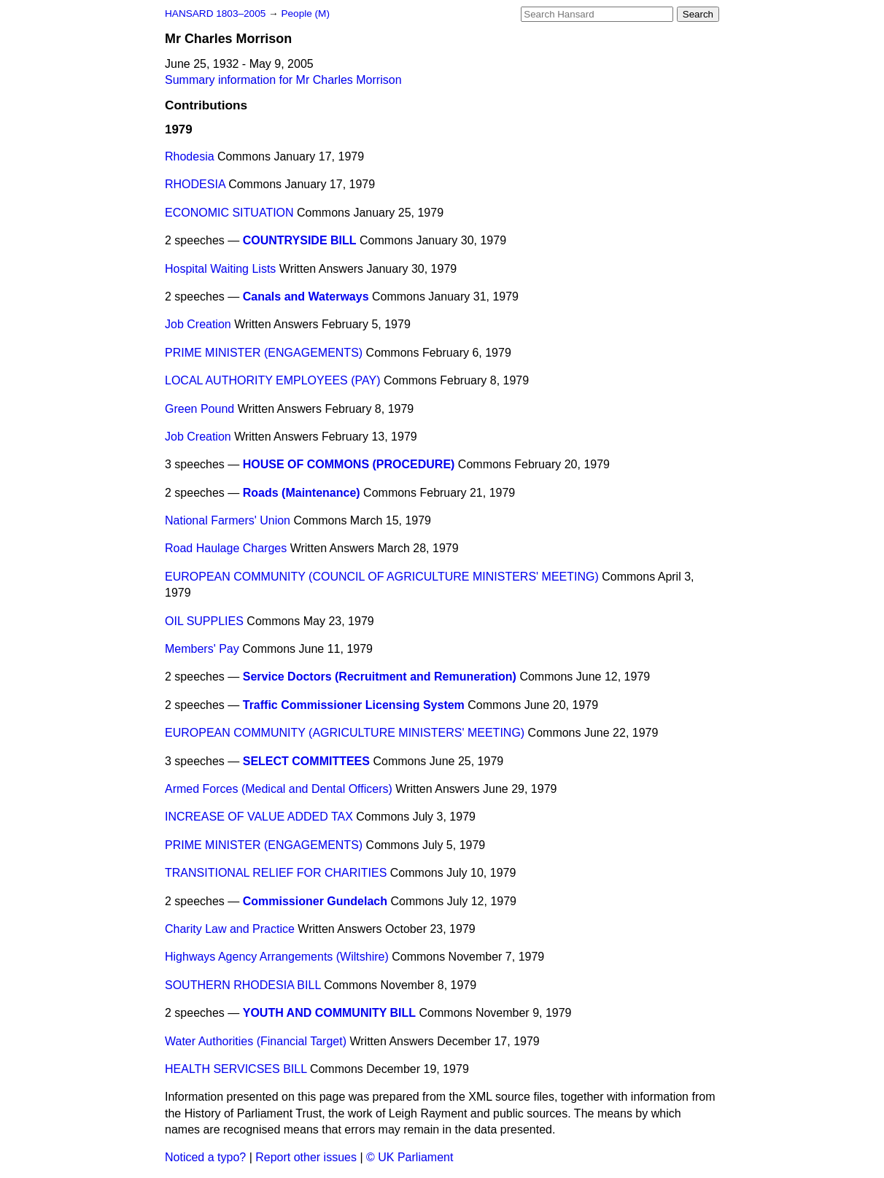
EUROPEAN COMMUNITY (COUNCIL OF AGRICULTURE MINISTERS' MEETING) (382, 576)
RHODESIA (195, 184)
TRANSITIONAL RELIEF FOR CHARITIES (276, 873)
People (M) (305, 13)
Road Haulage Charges (226, 548)
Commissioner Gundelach (315, 901)
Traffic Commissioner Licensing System (354, 705)
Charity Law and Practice (230, 929)
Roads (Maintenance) (301, 493)
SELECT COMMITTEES (306, 761)
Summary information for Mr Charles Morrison (283, 80)
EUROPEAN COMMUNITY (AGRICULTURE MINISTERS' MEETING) (344, 732)
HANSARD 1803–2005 (215, 13)
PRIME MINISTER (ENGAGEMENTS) (263, 352)
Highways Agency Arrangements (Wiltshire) (277, 956)
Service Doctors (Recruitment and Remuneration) (379, 676)
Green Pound (199, 409)
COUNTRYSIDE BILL (300, 240)
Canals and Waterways (306, 296)
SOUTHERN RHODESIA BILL (243, 985)
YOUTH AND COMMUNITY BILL (329, 1013)
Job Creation (198, 324)
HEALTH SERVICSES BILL (235, 1069)
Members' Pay (202, 649)
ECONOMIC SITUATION (229, 212)
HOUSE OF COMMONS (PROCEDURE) (349, 464)
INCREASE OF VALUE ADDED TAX (259, 816)
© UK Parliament (409, 1157)
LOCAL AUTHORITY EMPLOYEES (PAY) (272, 380)
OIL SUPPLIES (204, 621)
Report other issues (306, 1157)
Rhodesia (189, 156)
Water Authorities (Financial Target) (255, 1041)
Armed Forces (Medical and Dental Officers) (278, 789)
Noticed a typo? (205, 1157)
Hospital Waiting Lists (220, 269)
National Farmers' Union (227, 520)
